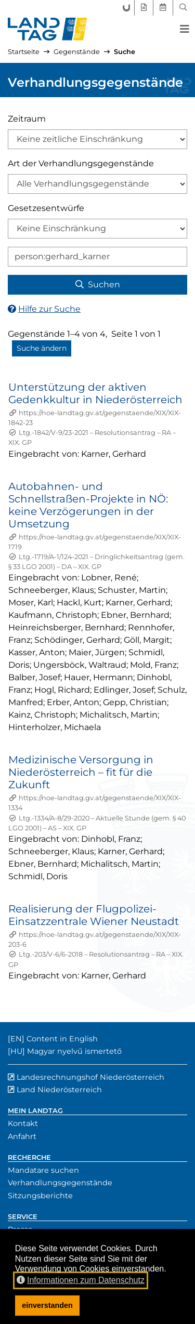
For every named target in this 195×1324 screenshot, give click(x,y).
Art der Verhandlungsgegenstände (81, 163)
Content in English (62, 1038)
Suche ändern (42, 348)
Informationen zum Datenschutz (81, 1280)
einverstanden (47, 1305)
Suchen (97, 284)
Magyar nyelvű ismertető (74, 1051)
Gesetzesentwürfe (46, 208)
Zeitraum (27, 119)
